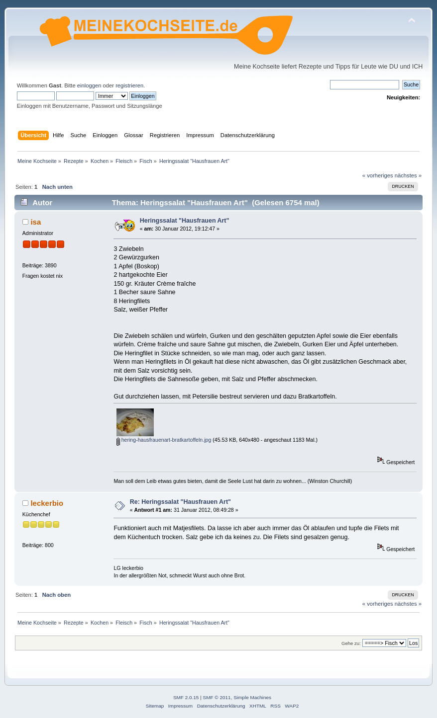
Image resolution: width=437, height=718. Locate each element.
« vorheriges (377, 175)
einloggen (89, 85)
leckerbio (46, 503)
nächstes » (408, 175)
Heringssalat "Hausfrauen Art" (184, 220)
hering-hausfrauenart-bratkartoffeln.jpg (164, 440)
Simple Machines (252, 697)
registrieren (129, 85)
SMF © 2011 (217, 697)
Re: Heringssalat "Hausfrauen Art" (180, 501)
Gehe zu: (351, 643)
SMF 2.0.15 (186, 697)
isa (35, 222)
